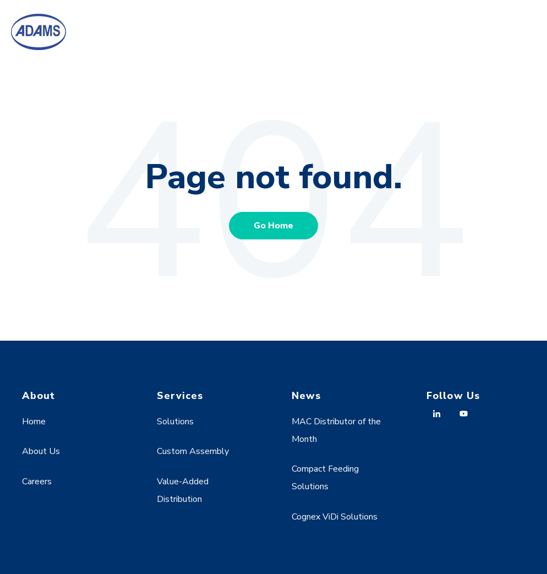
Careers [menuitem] (37, 481)
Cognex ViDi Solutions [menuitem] (335, 517)
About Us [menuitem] (41, 451)
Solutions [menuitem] (175, 422)
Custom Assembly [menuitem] (193, 451)
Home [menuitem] (34, 422)
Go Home (273, 226)
